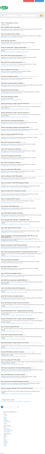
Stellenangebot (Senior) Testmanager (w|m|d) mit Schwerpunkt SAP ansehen (15, 130)
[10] (18, 406)
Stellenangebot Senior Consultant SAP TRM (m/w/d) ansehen (12, 172)
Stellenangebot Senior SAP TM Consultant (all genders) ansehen (13, 58)
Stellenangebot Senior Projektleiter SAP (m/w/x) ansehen (11, 72)
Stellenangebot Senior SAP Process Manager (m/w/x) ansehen (12, 276)
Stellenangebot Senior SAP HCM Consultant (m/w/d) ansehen (12, 232)
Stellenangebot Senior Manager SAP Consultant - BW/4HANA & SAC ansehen (15, 224)
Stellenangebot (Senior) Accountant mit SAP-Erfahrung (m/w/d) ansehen (14, 248)
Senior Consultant (10, 401)
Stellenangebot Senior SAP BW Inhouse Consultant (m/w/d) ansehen (14, 377)
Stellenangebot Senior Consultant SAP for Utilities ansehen (12, 37)
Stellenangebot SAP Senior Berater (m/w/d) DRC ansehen (12, 262)
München (5, 414)
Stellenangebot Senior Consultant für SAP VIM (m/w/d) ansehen (13, 179)
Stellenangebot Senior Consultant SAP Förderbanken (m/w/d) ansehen (14, 195)
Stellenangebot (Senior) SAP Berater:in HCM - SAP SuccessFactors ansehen (15, 109)
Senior (5, 427)
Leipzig (5, 422)
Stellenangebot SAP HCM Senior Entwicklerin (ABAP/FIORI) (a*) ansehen (15, 284)
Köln (4, 416)
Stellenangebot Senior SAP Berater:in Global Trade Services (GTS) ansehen (15, 307)
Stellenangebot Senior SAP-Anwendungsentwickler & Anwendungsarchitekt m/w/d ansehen (18, 256)
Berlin (5, 413)
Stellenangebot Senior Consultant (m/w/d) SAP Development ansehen (14, 292)
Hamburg (5, 415)
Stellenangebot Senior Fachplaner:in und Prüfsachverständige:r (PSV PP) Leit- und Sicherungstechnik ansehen (22, 241)
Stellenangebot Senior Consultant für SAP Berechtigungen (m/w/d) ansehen (15, 187)
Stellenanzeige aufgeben (28, 1)
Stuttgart (5, 419)
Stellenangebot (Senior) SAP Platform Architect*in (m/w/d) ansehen (13, 356)
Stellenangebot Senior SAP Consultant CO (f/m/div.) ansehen (12, 145)
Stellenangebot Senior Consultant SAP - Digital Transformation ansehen (14, 51)
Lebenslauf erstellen (39, 1)
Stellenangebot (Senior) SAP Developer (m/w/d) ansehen (11, 93)
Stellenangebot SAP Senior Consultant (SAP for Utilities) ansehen (13, 86)
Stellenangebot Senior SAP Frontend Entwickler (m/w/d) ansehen (13, 339)
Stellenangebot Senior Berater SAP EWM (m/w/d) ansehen (12, 209)
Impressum (2, 453)
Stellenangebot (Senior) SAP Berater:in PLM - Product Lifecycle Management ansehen (17, 323)
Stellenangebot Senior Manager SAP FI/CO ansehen (11, 43)
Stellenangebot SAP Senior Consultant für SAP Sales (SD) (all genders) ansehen (16, 370)
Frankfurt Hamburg (7, 421)
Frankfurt (5, 417)
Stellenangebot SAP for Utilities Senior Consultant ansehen (12, 30)
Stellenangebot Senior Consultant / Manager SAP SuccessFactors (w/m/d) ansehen (16, 393)
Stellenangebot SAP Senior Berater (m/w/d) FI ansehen (11, 269)
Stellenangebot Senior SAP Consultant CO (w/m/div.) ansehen (12, 152)
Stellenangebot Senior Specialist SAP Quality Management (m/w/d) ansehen (15, 384)
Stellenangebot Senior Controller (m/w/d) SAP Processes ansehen (13, 138)
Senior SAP (4, 401)
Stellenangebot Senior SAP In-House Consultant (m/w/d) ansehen (13, 299)
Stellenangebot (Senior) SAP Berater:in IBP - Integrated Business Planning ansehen (16, 315)
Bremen (5, 444)
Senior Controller (27, 401)
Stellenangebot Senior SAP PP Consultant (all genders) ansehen (13, 65)
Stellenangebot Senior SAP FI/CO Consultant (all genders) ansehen (13, 123)
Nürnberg (5, 443)
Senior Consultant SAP (19, 401)
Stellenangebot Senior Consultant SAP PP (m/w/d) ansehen (12, 202)
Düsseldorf (6, 420)
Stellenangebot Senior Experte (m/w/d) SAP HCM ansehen (12, 331)
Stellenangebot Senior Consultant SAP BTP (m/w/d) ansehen (12, 364)
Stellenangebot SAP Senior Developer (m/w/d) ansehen (11, 79)
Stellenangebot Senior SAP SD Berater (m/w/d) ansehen (11, 99)
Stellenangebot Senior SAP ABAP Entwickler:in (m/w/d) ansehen (13, 216)
